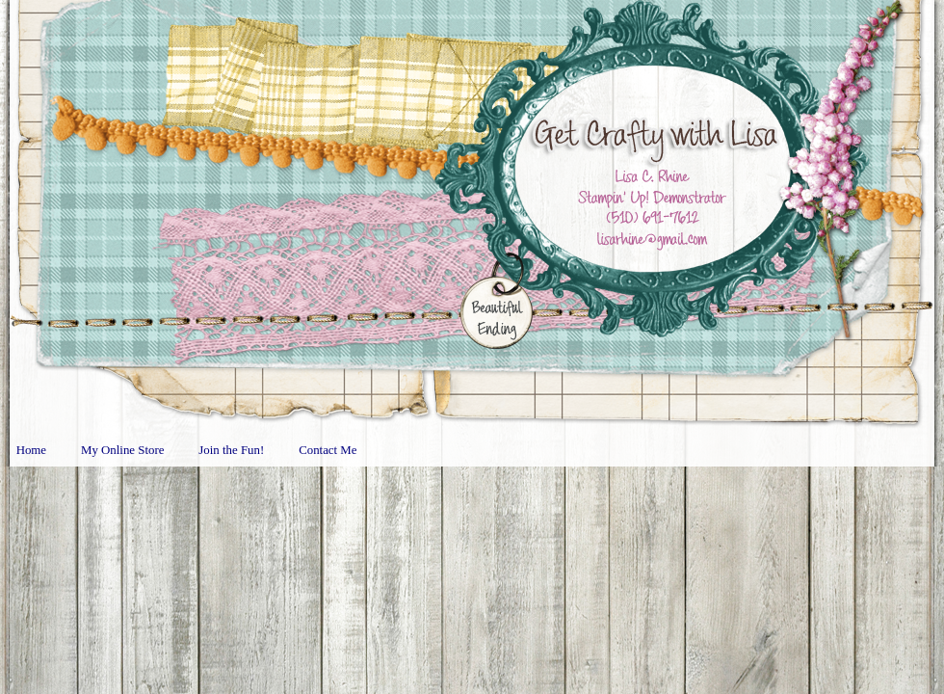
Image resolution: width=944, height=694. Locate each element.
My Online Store (122, 450)
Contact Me (327, 450)
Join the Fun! (231, 450)
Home (31, 450)
